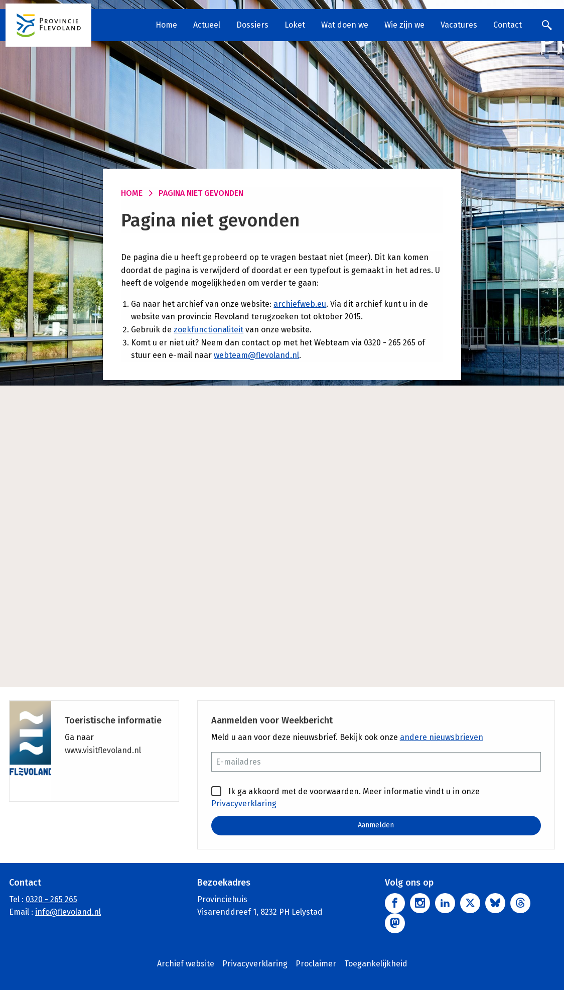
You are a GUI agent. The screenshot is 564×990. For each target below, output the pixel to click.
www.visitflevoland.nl (103, 750)
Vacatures (459, 25)
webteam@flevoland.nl (256, 355)
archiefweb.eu (299, 304)
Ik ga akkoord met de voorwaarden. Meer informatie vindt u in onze (345, 797)
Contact (507, 25)
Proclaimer (316, 963)
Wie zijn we (404, 25)
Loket (295, 25)
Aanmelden (376, 825)
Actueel (206, 25)
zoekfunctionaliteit (208, 329)
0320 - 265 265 (51, 899)
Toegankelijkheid (375, 963)
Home (166, 25)
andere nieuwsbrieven (441, 737)
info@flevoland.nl (68, 912)
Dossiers (252, 25)
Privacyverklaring (243, 803)
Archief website (185, 963)
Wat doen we (344, 25)
